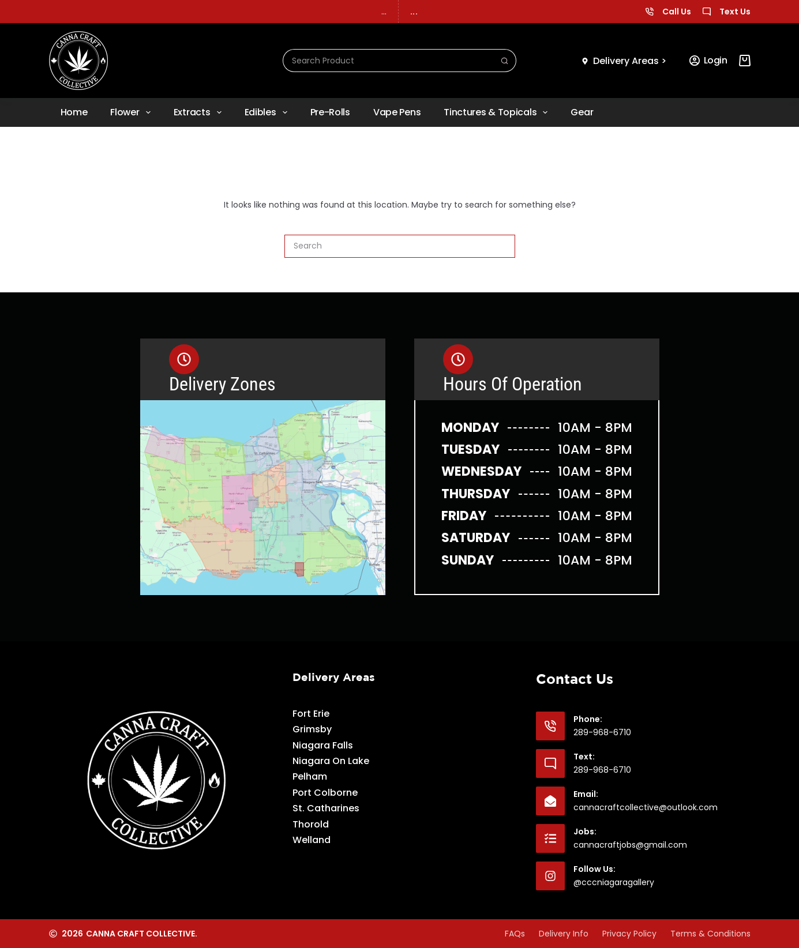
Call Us (676, 11)
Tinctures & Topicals (498, 112)
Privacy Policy (629, 933)
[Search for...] (388, 60)
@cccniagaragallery (613, 882)
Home (74, 112)
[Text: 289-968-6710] (550, 763)
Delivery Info (563, 933)
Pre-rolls (330, 112)
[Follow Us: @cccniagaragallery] (550, 876)
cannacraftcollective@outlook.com (645, 807)
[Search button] (504, 60)
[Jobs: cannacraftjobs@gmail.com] (550, 838)
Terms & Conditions (710, 933)
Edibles (268, 112)
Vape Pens (397, 112)
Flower (132, 112)
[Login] (708, 60)
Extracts (200, 112)
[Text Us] (707, 11)
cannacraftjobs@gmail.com (630, 845)
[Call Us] (650, 11)
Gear (582, 112)
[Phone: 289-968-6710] (550, 726)
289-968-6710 (602, 732)
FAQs (515, 933)
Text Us (735, 11)
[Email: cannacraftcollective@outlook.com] (550, 801)
